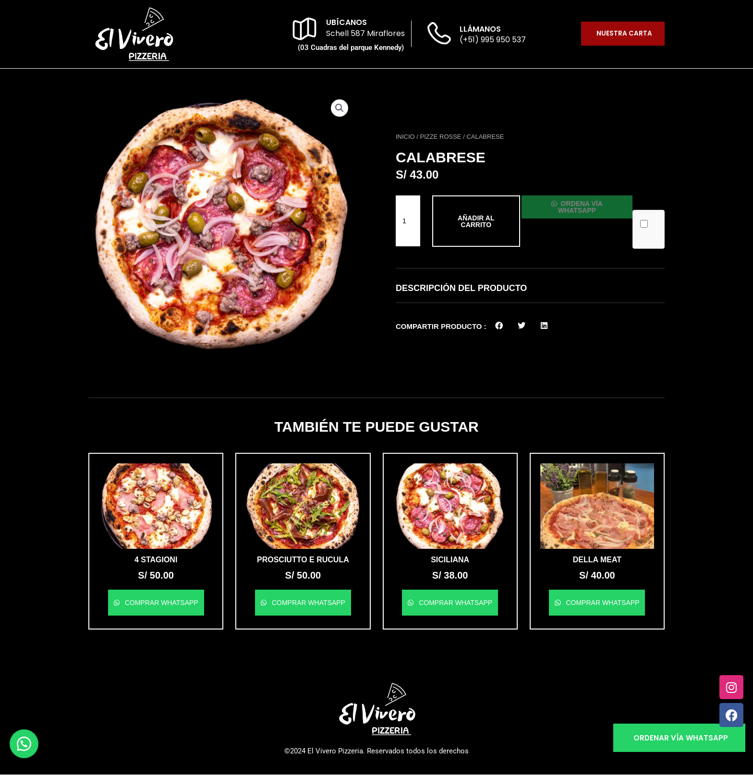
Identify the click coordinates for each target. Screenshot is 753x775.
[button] (339, 108)
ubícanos (346, 22)
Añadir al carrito (475, 221)
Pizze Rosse (441, 136)
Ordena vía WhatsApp (582, 207)
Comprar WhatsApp (160, 602)
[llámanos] (438, 35)
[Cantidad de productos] (408, 221)
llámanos (480, 29)
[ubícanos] (304, 28)
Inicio (405, 136)
